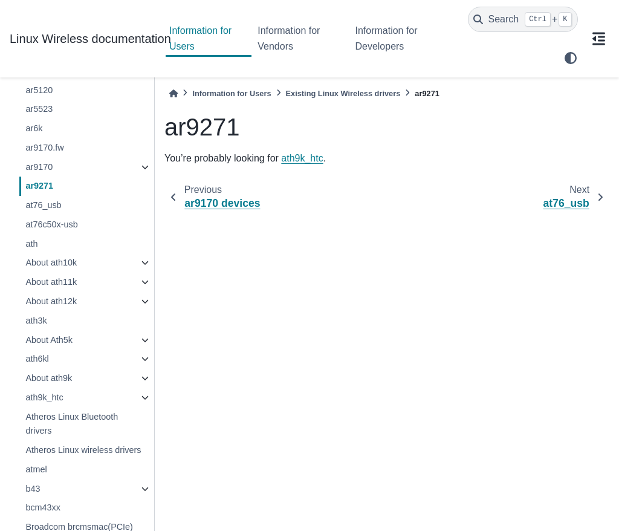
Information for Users (200, 38)
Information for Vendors (289, 38)
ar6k (33, 128)
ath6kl (36, 358)
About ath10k (51, 262)
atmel (36, 469)
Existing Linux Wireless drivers (343, 93)
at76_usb (43, 205)
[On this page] (598, 38)
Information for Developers (386, 38)
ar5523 (39, 109)
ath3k (36, 320)
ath (31, 244)
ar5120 (39, 90)
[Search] (523, 19)
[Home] (173, 93)
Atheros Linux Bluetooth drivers (71, 424)
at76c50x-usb (51, 224)
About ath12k (51, 301)
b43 (32, 489)
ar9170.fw (44, 147)
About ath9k (48, 378)
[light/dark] (570, 58)
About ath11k (51, 282)
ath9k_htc (44, 397)
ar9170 (39, 167)
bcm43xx (42, 507)
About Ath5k (49, 340)
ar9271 (39, 186)
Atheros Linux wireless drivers (83, 450)
